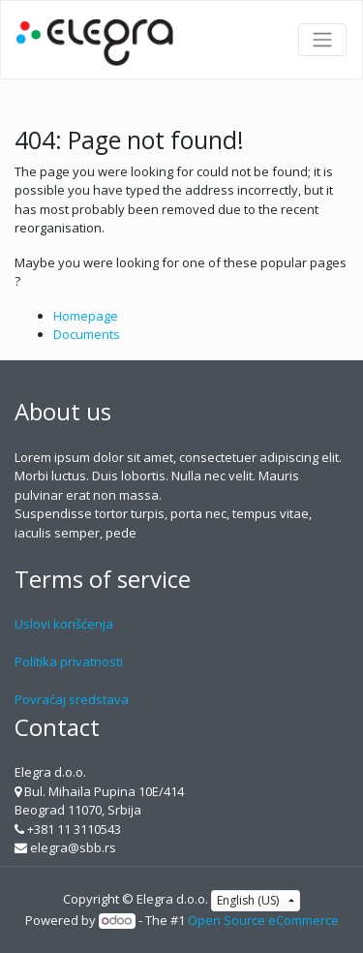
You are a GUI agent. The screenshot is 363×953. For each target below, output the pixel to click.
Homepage (85, 315)
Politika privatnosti (69, 661)
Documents (86, 334)
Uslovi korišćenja (64, 623)
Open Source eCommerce (263, 920)
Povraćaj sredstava (72, 699)
